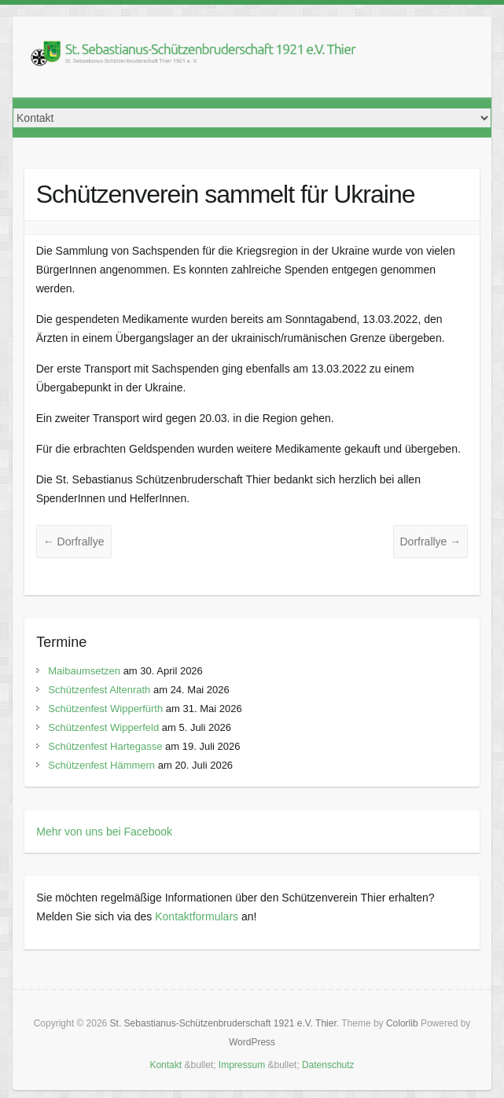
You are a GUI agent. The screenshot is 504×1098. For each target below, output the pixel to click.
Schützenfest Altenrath (99, 690)
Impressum (242, 1064)
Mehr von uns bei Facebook (104, 831)
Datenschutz (328, 1064)
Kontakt (165, 1064)
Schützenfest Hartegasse (105, 746)
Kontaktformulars (196, 916)
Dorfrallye (74, 541)
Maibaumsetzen (84, 671)
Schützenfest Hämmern (101, 765)
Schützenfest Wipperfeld (103, 727)
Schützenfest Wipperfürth (105, 708)
